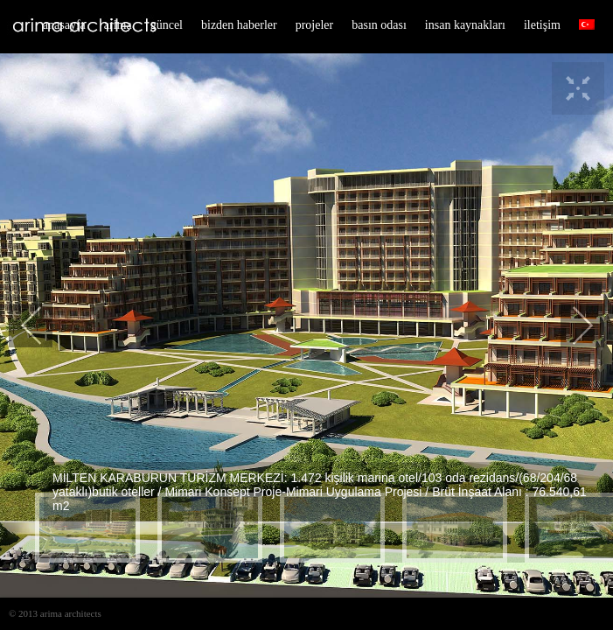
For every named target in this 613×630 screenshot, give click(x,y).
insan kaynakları (465, 25)
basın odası (379, 25)
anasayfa (64, 25)
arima (118, 25)
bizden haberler (239, 25)
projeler (315, 25)
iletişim (542, 25)
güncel (166, 25)
